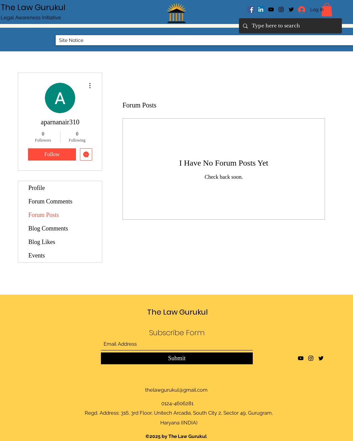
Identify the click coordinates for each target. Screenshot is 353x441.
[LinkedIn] (260, 9)
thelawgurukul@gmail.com (176, 390)
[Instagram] (281, 9)
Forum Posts (43, 215)
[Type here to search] (290, 25)
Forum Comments (50, 201)
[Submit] (177, 358)
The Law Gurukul (33, 7)
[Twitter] (321, 358)
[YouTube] (271, 9)
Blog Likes (41, 242)
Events (36, 255)
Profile (36, 188)
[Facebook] (250, 9)
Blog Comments (48, 228)
